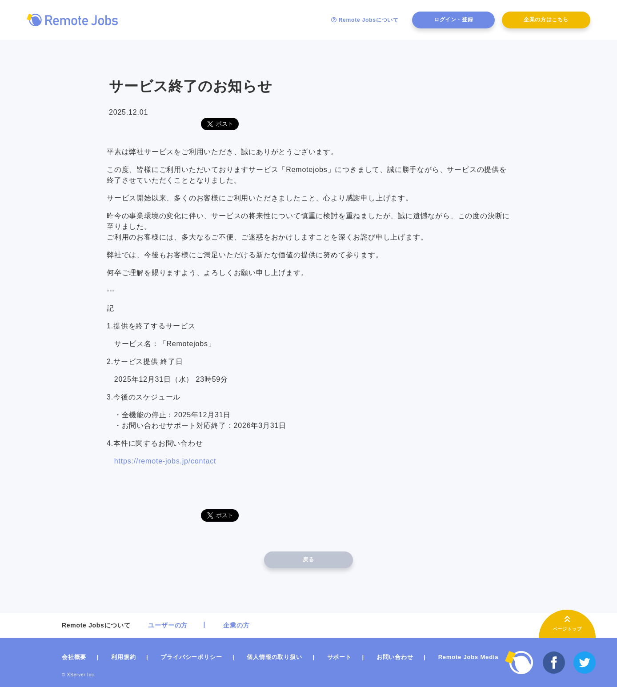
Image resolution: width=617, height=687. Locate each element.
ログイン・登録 (453, 19)
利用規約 (123, 657)
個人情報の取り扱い (274, 657)
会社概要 (74, 657)
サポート (339, 657)
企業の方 (236, 625)
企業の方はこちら (546, 19)
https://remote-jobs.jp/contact (165, 461)
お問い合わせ (395, 657)
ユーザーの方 (168, 625)
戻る (308, 559)
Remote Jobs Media (468, 657)
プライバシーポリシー (191, 657)
